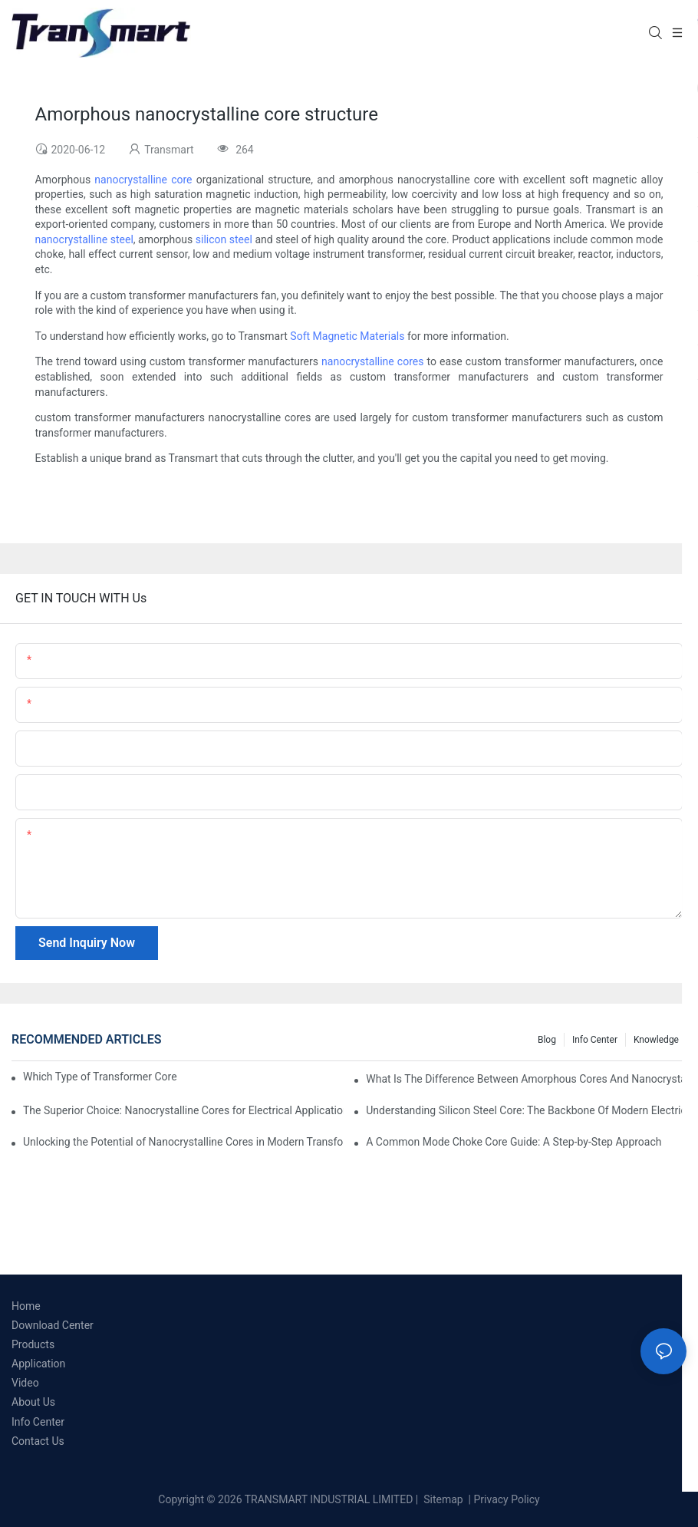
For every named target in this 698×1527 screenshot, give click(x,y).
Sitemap (442, 1499)
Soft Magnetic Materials (347, 336)
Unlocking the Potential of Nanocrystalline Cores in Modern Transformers (183, 1142)
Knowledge (656, 1039)
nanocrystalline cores (372, 361)
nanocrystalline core (143, 179)
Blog (547, 1039)
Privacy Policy (507, 1499)
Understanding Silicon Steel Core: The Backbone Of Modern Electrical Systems (526, 1110)
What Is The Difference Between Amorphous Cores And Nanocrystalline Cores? (526, 1079)
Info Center (594, 1039)
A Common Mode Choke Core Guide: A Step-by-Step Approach (513, 1142)
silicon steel (224, 239)
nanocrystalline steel (84, 239)
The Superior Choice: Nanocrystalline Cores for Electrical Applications (183, 1110)
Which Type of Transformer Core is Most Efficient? (100, 1076)
